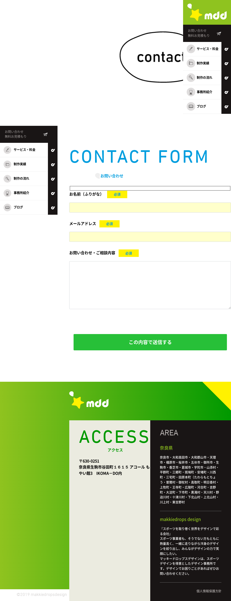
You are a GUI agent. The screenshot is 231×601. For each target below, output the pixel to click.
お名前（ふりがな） (86, 194)
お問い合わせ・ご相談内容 (92, 253)
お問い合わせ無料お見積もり (199, 33)
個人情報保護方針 (208, 591)
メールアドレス (82, 223)
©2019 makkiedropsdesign (42, 594)
